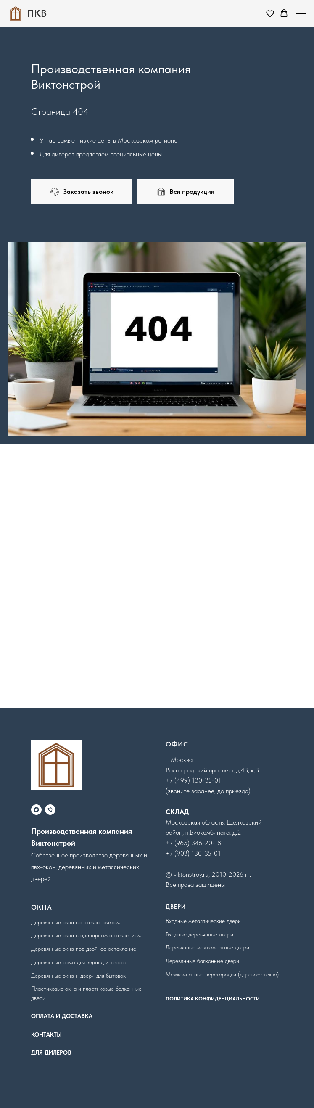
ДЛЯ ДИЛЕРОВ (51, 1052)
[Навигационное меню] (301, 13)
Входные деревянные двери (199, 934)
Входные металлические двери (203, 921)
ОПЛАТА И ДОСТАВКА (61, 1016)
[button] (270, 13)
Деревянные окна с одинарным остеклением (86, 935)
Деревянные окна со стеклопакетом (75, 922)
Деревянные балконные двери (202, 960)
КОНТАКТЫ (46, 1034)
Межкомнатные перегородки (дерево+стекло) (222, 974)
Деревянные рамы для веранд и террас (79, 962)
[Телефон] (50, 809)
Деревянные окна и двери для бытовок (78, 975)
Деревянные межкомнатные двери (207, 947)
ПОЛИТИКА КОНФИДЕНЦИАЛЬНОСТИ (213, 999)
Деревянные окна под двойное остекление (83, 948)
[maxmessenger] (36, 809)
